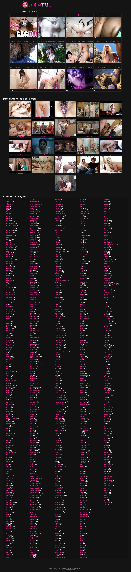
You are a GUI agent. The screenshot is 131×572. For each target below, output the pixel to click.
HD (31, 557)
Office (81, 242)
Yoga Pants (107, 502)
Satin (81, 468)
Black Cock (8, 406)
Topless (106, 370)
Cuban (31, 208)
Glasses (32, 525)
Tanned (106, 304)
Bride (7, 440)
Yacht (105, 499)
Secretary (82, 478)
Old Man (82, 249)
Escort (31, 333)
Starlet (106, 246)
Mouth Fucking (58, 557)
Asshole (8, 316)
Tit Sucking (107, 358)
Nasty (81, 208)
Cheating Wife (9, 494)
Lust (56, 461)
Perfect (81, 299)
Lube (56, 456)
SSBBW (82, 463)
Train (105, 376)
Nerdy (81, 220)
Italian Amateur (58, 308)
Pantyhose (82, 287)
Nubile (81, 228)
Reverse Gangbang (84, 430)
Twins (105, 402)
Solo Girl (106, 220)
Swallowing (107, 282)
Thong (105, 335)
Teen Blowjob (107, 318)
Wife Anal (106, 473)
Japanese (57, 327)
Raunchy (82, 411)
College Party (9, 535)
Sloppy (81, 550)
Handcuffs (57, 210)
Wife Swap (107, 483)
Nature (81, 215)
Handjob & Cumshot (60, 213)
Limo (56, 435)
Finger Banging (34, 401)
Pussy (81, 390)
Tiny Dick (106, 351)
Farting (32, 373)
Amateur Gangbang (10, 225)
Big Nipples (8, 387)
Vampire (106, 428)
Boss (7, 432)
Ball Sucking (9, 347)
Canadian (8, 475)
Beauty (7, 364)
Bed (7, 368)
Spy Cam (106, 239)
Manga (56, 480)
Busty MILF (8, 456)
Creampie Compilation (35, 203)
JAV (56, 318)
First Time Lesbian (34, 409)
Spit (105, 234)
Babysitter (8, 335)
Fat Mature (33, 378)
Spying (106, 241)
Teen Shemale (107, 327)
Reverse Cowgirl (84, 428)
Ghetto (32, 511)
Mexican (57, 519)
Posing (81, 359)
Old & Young (83, 246)
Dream (32, 299)
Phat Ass (82, 309)
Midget (56, 521)
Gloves (32, 528)
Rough (81, 442)
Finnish (32, 404)
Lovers (56, 454)
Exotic (31, 346)
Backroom (8, 337)
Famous (32, 368)
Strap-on (106, 258)
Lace (56, 371)
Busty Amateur (9, 452)
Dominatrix (32, 287)
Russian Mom (83, 457)
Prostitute (82, 376)
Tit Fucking (107, 354)
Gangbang (32, 468)
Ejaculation (33, 325)
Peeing (81, 296)
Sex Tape (82, 497)
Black (7, 402)
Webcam (106, 457)
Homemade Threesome (60, 251)
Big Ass (7, 378)
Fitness (32, 414)
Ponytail (82, 351)
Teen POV (106, 325)
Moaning (57, 537)
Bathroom (8, 361)
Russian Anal (83, 452)
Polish (81, 349)
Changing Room (10, 490)
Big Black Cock (9, 380)
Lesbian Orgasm (59, 416)
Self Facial (82, 483)
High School (58, 234)
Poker (81, 344)
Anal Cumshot (9, 249)
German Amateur (34, 478)
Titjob (105, 359)
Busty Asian (8, 454)
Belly (7, 373)
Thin (105, 333)
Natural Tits (82, 213)
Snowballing (107, 206)
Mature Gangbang (59, 506)
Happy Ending (58, 216)
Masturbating (58, 492)
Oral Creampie (83, 261)
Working (106, 492)
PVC (81, 280)
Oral (81, 259)
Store (105, 253)
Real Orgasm (83, 414)
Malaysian (57, 475)
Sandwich (82, 466)
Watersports (107, 454)
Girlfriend (32, 521)
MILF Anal (57, 464)
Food (31, 423)
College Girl (8, 533)
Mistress (57, 535)
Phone (81, 311)
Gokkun (32, 531)
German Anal (33, 480)
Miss (56, 531)
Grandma (32, 540)
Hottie (56, 266)
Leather (57, 385)
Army (7, 282)
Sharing (81, 502)
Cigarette (8, 507)
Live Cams (57, 440)
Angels (7, 270)
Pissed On (82, 327)
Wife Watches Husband (110, 487)
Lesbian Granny (59, 404)
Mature (56, 497)
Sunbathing (107, 278)
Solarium (106, 216)
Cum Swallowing (34, 242)
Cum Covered (33, 216)
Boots (7, 428)
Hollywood (57, 244)
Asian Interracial (9, 296)
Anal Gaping (9, 258)
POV (81, 275)
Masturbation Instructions (61, 494)
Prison (81, 368)
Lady (56, 375)
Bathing (7, 359)
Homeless (57, 247)
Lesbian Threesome (60, 430)
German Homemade (35, 494)
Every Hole (33, 339)
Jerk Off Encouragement (61, 351)
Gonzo (31, 535)
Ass (6, 304)
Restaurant (82, 423)
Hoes (56, 239)
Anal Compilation (10, 246)
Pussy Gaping (83, 395)
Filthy (31, 399)
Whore (106, 469)
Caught (7, 485)
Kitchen (57, 364)
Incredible (57, 284)
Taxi (105, 309)
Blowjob (7, 416)
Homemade (58, 249)
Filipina (32, 397)
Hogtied (57, 241)
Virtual (105, 440)
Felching (32, 385)
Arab (7, 278)
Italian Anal (57, 309)
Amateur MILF (9, 230)
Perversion (82, 304)
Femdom (32, 389)
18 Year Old (8, 201)
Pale (81, 284)
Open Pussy (83, 258)
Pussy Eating (83, 394)
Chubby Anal (9, 504)
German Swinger (34, 504)
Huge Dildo (57, 273)
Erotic (31, 332)
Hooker (56, 253)
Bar (6, 352)
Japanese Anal (58, 328)
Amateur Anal (9, 222)
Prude (81, 378)
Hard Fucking (58, 218)
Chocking (8, 499)
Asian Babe (8, 290)
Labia (56, 370)
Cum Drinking (33, 220)
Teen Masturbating (108, 323)
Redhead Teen (83, 420)
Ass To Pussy (9, 313)
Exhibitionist (33, 344)
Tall (105, 302)
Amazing (8, 237)
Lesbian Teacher (59, 426)
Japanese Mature (59, 340)
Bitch (7, 399)
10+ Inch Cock (9, 199)
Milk (56, 526)
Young (105, 504)
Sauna (81, 469)
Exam (31, 342)
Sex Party (82, 495)
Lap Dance (57, 376)
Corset (7, 547)
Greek (31, 545)
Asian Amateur (9, 287)
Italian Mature (58, 313)
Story (105, 254)
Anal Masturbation (10, 259)
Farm (31, 371)
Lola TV (23, 11)
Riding (81, 433)
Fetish (31, 394)
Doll (31, 284)
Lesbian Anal (58, 390)
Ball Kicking (8, 344)
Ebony (31, 313)
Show (81, 528)
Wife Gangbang (108, 476)
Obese (81, 241)
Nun (81, 232)
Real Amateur (83, 413)
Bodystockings (9, 423)
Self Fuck (82, 487)
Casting (7, 481)
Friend (31, 447)
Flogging (32, 420)
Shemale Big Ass (84, 511)
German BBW (33, 481)
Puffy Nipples (83, 385)
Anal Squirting (9, 266)
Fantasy (32, 370)
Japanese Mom (58, 342)
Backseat (8, 339)
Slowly (81, 552)
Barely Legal (9, 358)
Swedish (106, 285)
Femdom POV (33, 392)
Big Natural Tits (9, 385)
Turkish (106, 399)
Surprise (106, 280)
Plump (81, 340)
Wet (105, 463)
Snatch (106, 204)
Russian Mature (83, 456)
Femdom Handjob (34, 390)
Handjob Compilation (60, 215)
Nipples (81, 223)
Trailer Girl (106, 375)
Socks (105, 211)
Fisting (31, 413)
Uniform (106, 414)
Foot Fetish (33, 425)
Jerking (56, 352)
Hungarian (57, 277)
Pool (81, 352)
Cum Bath (32, 215)
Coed (7, 531)
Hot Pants (57, 263)
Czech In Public (34, 256)
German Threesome (35, 507)
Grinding (32, 547)
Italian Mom (58, 315)
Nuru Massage (83, 235)
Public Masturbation (84, 382)
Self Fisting (82, 485)
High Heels (57, 232)
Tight (105, 344)
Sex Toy (82, 499)
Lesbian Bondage (59, 397)
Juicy (56, 358)
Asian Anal (8, 289)
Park (81, 289)
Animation (8, 272)
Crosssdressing (34, 206)
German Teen (33, 506)
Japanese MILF (58, 337)
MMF (56, 471)
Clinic (7, 516)
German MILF (33, 497)
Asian (7, 285)
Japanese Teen (58, 346)
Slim (81, 549)
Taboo (105, 301)
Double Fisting (33, 294)
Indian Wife (57, 287)
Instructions (57, 294)
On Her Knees (83, 254)
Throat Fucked (107, 339)
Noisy (81, 225)
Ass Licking (8, 308)
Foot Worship (33, 426)
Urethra (106, 421)
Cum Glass (33, 225)
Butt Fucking (9, 461)
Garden (32, 471)
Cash (7, 480)
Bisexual (8, 397)
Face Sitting (33, 361)
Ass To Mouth (9, 311)
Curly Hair (32, 251)
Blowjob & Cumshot (10, 418)
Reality (81, 416)
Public (81, 380)
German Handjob (34, 492)
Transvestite (107, 383)
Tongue (106, 366)
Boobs (7, 426)
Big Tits (7, 390)
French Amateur (34, 440)
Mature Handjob (59, 507)
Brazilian (8, 438)
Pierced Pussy (83, 318)
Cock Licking (9, 526)
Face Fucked (33, 359)
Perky (81, 302)
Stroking (106, 268)
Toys (105, 373)
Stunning (106, 273)
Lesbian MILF (58, 409)
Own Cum (82, 272)
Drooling (32, 304)
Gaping (32, 469)
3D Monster (8, 204)
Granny (32, 543)
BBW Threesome (10, 330)
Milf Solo (57, 523)
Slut (81, 554)
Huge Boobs (58, 270)
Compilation (8, 540)
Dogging (32, 280)
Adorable (8, 213)
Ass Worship (9, 315)
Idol (56, 282)
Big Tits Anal (9, 392)
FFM (31, 358)
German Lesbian (34, 495)
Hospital (57, 258)
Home (56, 246)
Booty (7, 430)
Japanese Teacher (59, 344)
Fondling (32, 421)
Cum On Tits (33, 241)
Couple (7, 556)
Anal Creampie (9, 247)
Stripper (106, 265)
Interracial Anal (58, 299)
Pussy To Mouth (83, 406)
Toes (105, 363)
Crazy (31, 199)
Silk (80, 535)
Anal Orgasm (9, 261)
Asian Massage (9, 301)
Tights (105, 347)
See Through (83, 481)
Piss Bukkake (83, 323)
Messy (56, 516)
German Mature (34, 499)
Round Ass (82, 445)
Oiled (81, 244)
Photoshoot (82, 313)
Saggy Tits (82, 464)
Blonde (7, 413)
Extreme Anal (33, 354)
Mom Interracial (58, 547)
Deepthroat (33, 263)
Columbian (8, 537)
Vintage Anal (107, 437)
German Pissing (34, 502)
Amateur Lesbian (10, 228)
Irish (56, 304)
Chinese (8, 497)
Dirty (31, 270)
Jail (56, 325)
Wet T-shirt (107, 466)
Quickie (81, 409)
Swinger (106, 294)
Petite (81, 308)
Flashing (32, 416)
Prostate (82, 373)
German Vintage (34, 509)
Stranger (106, 256)
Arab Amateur (9, 280)
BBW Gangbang (10, 327)
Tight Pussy (107, 346)
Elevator (32, 327)
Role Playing (83, 437)
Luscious (57, 459)
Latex (56, 378)
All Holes (8, 218)
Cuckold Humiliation (35, 211)
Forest (31, 432)
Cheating (8, 492)
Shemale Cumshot (84, 518)
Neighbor (82, 218)
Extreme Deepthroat (35, 356)
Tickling (106, 340)
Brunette (8, 444)
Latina (56, 380)
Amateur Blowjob (10, 223)
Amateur (8, 220)
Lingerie (57, 437)
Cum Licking (33, 234)
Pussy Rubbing (83, 402)
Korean (56, 368)
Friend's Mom (33, 449)
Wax (105, 456)
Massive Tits (58, 488)
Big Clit (7, 382)
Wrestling (106, 497)
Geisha (32, 475)
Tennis (106, 328)
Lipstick (57, 438)
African (7, 216)
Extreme (32, 352)
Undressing (107, 413)
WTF (105, 447)
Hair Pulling (57, 199)
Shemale (82, 507)
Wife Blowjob (107, 475)
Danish (32, 259)
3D (6, 203)
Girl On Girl (33, 519)
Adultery (8, 215)
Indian (56, 285)
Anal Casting (9, 244)
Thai (105, 332)
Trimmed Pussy (108, 390)
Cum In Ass (33, 227)
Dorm (31, 289)
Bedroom (8, 370)
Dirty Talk (32, 272)
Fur (31, 457)
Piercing (82, 320)
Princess (82, 366)
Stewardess (107, 247)
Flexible (32, 418)
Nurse (81, 234)
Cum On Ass (33, 235)
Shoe (81, 519)
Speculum (106, 230)
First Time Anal (33, 407)
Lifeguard (57, 433)
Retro (81, 425)
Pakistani (82, 282)
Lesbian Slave (58, 423)
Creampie (32, 201)
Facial (31, 363)
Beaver (7, 366)
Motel (56, 556)
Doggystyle (33, 282)
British (7, 442)
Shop (81, 523)
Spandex (106, 225)
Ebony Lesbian (33, 320)
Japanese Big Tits (59, 330)
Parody (81, 290)
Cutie (31, 253)
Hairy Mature (58, 204)
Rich (81, 432)
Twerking (106, 401)
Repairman (82, 421)
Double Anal (33, 290)
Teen (105, 315)
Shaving (82, 506)
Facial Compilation (34, 364)
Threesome (107, 337)
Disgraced (32, 277)
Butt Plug (8, 463)
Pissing (81, 328)
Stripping (106, 266)
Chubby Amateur (10, 502)
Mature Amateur (59, 500)
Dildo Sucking (33, 268)
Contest (7, 543)
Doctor (31, 278)
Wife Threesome (108, 485)
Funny (31, 456)
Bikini (7, 394)
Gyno (31, 556)
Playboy (82, 332)
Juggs (56, 356)
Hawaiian (57, 222)
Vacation (106, 425)
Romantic (82, 440)
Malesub (57, 478)
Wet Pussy (107, 464)
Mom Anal (57, 542)
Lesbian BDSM (58, 395)
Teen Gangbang (108, 320)
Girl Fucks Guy (33, 516)
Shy (81, 531)
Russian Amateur (84, 451)
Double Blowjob (34, 292)
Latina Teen (58, 382)
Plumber (82, 339)
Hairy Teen (57, 208)
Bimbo (7, 395)
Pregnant (82, 363)
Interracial (57, 297)
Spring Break (107, 237)
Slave (81, 547)
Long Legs (57, 449)
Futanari (32, 459)
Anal (7, 241)
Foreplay (32, 430)
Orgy (81, 266)
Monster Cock (58, 552)
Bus (7, 449)
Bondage (8, 425)
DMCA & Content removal (65, 569)
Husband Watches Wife (60, 280)
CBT (7, 466)
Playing (81, 333)
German (32, 476)
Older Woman (83, 253)
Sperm (106, 232)
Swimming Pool (108, 290)
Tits (105, 361)
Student (106, 272)
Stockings (106, 249)
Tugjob (106, 397)
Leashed (57, 383)
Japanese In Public (59, 333)
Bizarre (7, 401)
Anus (7, 277)
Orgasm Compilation (85, 265)
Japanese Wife (58, 347)
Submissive (107, 277)
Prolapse (82, 371)
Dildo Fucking (33, 266)
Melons (56, 514)
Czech (31, 254)
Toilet (105, 364)
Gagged (32, 463)
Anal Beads (8, 242)
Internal (57, 296)
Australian (8, 320)
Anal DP (8, 251)
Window (106, 490)
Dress (31, 301)
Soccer (106, 210)
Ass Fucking (9, 306)
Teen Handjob (107, 321)
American (8, 239)
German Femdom (34, 488)
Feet (31, 382)
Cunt (31, 249)
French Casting (34, 444)
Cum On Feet (33, 239)
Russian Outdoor (84, 459)
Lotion (56, 452)
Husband (57, 278)
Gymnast (32, 554)
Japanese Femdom (59, 332)
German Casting (34, 485)
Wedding (106, 459)
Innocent (57, 290)
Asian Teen (8, 302)
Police (81, 347)
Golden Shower (34, 533)
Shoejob (82, 521)
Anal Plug (8, 263)
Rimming (82, 435)
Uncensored (107, 407)
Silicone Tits (83, 533)
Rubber (81, 447)
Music (81, 206)
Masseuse (57, 487)
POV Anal (82, 277)
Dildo (31, 265)
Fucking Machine (34, 452)
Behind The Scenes (10, 371)
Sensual (82, 490)
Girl (31, 514)
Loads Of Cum (58, 442)
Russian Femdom (84, 454)
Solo (105, 218)
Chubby (7, 500)
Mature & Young (59, 499)
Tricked (106, 389)
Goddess (32, 530)
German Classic (34, 487)
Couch (7, 552)
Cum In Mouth (33, 228)
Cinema (7, 509)
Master (56, 490)
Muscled (82, 204)
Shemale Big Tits (84, 514)
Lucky (56, 457)
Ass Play (8, 309)
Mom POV (57, 549)
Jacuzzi (57, 323)
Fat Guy (32, 376)
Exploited (32, 349)
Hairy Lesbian (58, 203)
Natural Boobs (83, 210)
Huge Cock (57, 272)
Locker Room (58, 444)
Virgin (105, 438)
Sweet (105, 287)
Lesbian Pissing (59, 420)
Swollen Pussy (107, 296)
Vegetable (106, 432)
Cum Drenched (34, 218)
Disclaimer (57, 569)
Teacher (106, 311)
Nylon (81, 237)
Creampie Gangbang (35, 204)
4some (7, 208)
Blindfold (8, 411)
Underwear (107, 411)
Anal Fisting (8, 256)
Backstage (8, 340)
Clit (6, 518)
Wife (105, 471)
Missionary (57, 533)
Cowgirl (7, 557)
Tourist (106, 371)
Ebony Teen (33, 323)
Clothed (7, 523)
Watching (106, 452)
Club (7, 525)
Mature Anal (58, 502)
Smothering (107, 203)
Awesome (8, 321)
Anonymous (8, 275)
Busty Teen (8, 457)
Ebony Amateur (34, 315)
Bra (6, 437)
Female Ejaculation (35, 387)
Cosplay (8, 549)
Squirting (106, 242)
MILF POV (57, 469)
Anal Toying (8, 268)
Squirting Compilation (109, 244)
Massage (57, 485)
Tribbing (106, 385)
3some (7, 206)
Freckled (32, 437)
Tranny (106, 380)
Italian (56, 306)
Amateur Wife (9, 235)
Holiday (57, 242)
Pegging (82, 297)
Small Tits (82, 557)
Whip (105, 468)
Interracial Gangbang (60, 301)
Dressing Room (34, 302)
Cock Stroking (9, 528)
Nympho (82, 239)
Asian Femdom (9, 294)
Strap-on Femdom (108, 259)
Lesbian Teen (58, 428)
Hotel (56, 265)
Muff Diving (82, 203)
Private (81, 370)
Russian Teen (83, 461)
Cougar (7, 554)
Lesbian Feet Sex (59, 402)
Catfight (7, 483)
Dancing (32, 258)
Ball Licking (8, 346)
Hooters (57, 254)
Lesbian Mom (58, 414)
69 (6, 210)
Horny (56, 256)
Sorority (106, 223)
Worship (106, 495)
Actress (7, 211)
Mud (81, 201)
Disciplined (33, 273)
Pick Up (81, 315)
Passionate (82, 294)
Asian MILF (8, 299)
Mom (56, 540)
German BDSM (34, 483)
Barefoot (8, 356)
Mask (56, 483)
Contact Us (73, 569)
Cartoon (8, 478)
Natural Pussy (83, 211)
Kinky (56, 361)
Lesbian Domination (60, 399)
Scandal (82, 471)
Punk (81, 389)
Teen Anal (106, 316)
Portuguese (82, 358)
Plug (81, 337)
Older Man (82, 251)
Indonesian (57, 289)
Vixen (105, 442)
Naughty (82, 216)
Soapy (105, 208)
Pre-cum (82, 361)
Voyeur (106, 445)
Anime (7, 273)
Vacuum (106, 426)
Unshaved (106, 418)
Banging (8, 351)
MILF (56, 463)
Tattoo (105, 308)
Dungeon (32, 308)
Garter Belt (33, 473)
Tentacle (106, 330)
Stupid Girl (106, 275)
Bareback (8, 354)
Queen (81, 407)
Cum (31, 213)
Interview (57, 302)
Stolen (105, 251)
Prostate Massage (84, 375)
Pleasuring (82, 335)
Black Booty (8, 404)
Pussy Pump (83, 401)
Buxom (7, 464)
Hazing (56, 223)
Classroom (8, 512)
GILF (31, 461)
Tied (105, 342)
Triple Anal (106, 392)
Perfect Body (83, 301)
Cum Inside (33, 232)
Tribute (106, 387)
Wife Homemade (108, 480)
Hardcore (57, 220)
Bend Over (8, 375)
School (81, 473)
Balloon (7, 349)
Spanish (106, 227)
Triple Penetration (108, 394)
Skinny (81, 542)
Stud (105, 270)
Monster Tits (58, 554)
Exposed (32, 351)
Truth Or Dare (107, 395)
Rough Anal (82, 444)
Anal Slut (8, 265)
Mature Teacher (58, 512)
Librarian (57, 432)
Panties (81, 285)
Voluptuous (107, 444)
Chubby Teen (9, 506)
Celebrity (8, 487)
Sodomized (107, 213)
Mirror (56, 530)
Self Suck (82, 488)
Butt (7, 459)
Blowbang (8, 414)
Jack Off (57, 321)
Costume (8, 550)
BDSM (7, 332)
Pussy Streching (84, 404)
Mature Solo (58, 511)
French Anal (33, 442)
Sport (105, 235)
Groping (32, 549)
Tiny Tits (106, 352)
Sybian (106, 297)
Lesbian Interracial (59, 407)
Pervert (81, 306)
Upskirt (106, 420)
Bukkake (8, 447)
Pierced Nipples (83, 316)
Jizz (56, 354)
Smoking (106, 199)
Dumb (31, 306)
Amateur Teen (9, 232)
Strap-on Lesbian (108, 261)
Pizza (81, 330)
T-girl (105, 299)
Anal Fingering (9, 254)
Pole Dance (82, 346)
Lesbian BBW (58, 394)
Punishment (82, 387)
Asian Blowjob (9, 292)
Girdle (31, 512)
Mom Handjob (58, 545)
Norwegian (82, 227)
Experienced (33, 347)
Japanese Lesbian (59, 335)
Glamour (32, 523)
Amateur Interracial (10, 227)
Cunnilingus (33, 247)
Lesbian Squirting (59, 425)
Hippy (56, 235)
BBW (7, 323)
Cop (7, 545)
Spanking (106, 228)
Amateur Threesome (11, 234)
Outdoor (82, 270)
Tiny (105, 349)
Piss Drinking (83, 325)
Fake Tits (32, 366)
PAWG (81, 273)
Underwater (107, 409)
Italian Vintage (58, 316)
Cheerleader (9, 495)
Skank (81, 540)
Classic (7, 511)
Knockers (57, 366)
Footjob (32, 428)
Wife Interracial (108, 481)
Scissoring (82, 475)
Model (56, 538)
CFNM (7, 469)
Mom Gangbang (59, 543)
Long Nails (57, 451)
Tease (105, 313)
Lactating (57, 373)
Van (105, 430)
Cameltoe (8, 471)
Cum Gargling (33, 223)
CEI (6, 468)
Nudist (81, 230)
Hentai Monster (58, 227)
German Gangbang (35, 490)
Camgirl (7, 473)
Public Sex (82, 383)
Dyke (31, 311)
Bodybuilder (8, 421)
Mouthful (82, 199)
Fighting (32, 395)
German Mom (33, 500)
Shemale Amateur (84, 509)
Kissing (56, 363)
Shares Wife (83, 500)
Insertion (57, 292)
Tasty (105, 306)
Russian (82, 449)
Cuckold (32, 210)
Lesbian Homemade (60, 406)
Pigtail (81, 321)
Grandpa (32, 542)
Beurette (8, 376)
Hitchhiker (57, 237)
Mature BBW (58, 504)
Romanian (82, 438)
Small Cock (82, 556)
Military (56, 525)
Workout (106, 494)
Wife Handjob (107, 478)
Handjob (57, 211)
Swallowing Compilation (110, 284)
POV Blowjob (83, 278)
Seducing (82, 480)
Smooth (106, 201)
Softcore (106, 215)
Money (56, 550)
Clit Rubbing (9, 519)
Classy (7, 514)
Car (6, 476)
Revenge (82, 426)
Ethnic (31, 335)
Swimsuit (106, 292)
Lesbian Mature (58, 413)
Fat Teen (32, 380)
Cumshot (32, 246)
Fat (31, 375)
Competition (8, 538)
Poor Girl (82, 354)
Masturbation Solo (59, 495)
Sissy (81, 538)
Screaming (82, 476)
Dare (31, 261)
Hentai (56, 225)
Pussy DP (82, 392)
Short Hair (82, 525)
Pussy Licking (83, 397)
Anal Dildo (8, 253)
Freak (31, 435)
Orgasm (82, 263)
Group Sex (32, 550)
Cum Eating (33, 222)
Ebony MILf (33, 321)
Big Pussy (8, 389)
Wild (105, 488)
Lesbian (57, 389)
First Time (32, 406)
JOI (56, 320)
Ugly (105, 404)
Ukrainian (106, 406)
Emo (31, 328)
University (106, 416)
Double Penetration (35, 296)
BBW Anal (8, 325)
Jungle (56, 359)
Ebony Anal (33, 316)
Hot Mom (57, 261)
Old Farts (82, 247)
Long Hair (57, 447)
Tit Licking (106, 356)
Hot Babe (57, 259)
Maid (56, 473)
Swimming (106, 289)
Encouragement (34, 330)
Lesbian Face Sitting (60, 401)
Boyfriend (8, 435)
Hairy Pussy (58, 206)
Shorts (81, 526)
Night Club (82, 222)
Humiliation (57, 275)
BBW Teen (8, 328)
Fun (31, 454)
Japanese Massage (59, 339)
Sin (80, 537)
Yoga (105, 500)
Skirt (81, 543)
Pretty (81, 364)
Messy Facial (58, 518)
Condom (8, 542)
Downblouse (33, 297)
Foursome (32, 433)
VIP (105, 423)
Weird (105, 461)
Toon (105, 368)
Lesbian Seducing (59, 421)
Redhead (82, 418)
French (32, 438)
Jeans (56, 349)
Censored (8, 488)
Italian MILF (58, 311)
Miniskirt (57, 528)
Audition (8, 318)
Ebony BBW (33, 318)
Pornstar (82, 356)
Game (31, 466)
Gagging (32, 464)
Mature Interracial (59, 509)
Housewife (57, 268)
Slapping (82, 545)
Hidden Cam (58, 230)
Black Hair (8, 409)
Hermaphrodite (58, 228)
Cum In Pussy (33, 230)
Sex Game (82, 494)
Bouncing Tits (9, 433)
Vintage (106, 435)
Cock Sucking (9, 530)
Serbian (81, 492)
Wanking (106, 451)
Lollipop (57, 445)
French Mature (33, 445)
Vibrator (106, 433)
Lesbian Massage (59, 411)
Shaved (81, 504)
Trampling (106, 378)
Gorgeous (32, 537)
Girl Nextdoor (33, 518)
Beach (7, 363)
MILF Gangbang (59, 466)
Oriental (82, 268)
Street (105, 263)
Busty (7, 451)
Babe (7, 333)
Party (81, 292)
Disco (31, 275)
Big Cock (8, 383)
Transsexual (107, 382)
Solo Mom (106, 222)
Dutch (31, 309)
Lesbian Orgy (58, 418)
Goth (31, 538)
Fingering (32, 402)
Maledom (57, 476)
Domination (33, 285)
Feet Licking (33, 383)
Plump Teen (82, 342)
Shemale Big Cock (84, 512)
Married (57, 481)
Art (6, 284)
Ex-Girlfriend (33, 340)
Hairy (56, 201)
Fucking (32, 451)
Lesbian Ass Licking (59, 392)
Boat (7, 420)
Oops (81, 256)
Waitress (106, 449)
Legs (56, 387)
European (32, 337)
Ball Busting (8, 342)
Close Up (8, 521)
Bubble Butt (8, 445)
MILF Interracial (58, 468)
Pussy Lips (82, 399)
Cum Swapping (34, 244)
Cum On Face (33, 237)
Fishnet (32, 411)
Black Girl (8, 407)
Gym (31, 552)
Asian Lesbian (9, 297)
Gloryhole (32, 526)
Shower (81, 530)
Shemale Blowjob (84, 516)
